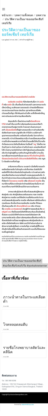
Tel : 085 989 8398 (9, 381)
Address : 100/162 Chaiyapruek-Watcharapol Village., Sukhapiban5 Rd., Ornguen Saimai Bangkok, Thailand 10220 (22, 386)
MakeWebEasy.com (28, 404)
